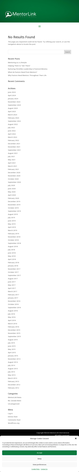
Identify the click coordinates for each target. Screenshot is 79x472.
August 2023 (13, 108)
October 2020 (13, 179)
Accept (39, 453)
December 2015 (14, 330)
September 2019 (14, 211)
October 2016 (13, 304)
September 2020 (14, 182)
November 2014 (14, 359)
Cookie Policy (35, 469)
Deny (39, 459)
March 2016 (12, 323)
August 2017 (13, 278)
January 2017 (13, 298)
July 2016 (11, 314)
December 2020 (14, 172)
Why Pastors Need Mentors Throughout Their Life (27, 75)
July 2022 (11, 127)
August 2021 (13, 153)
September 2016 (14, 307)
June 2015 (12, 346)
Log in (10, 413)
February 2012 (13, 388)
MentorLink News (14, 397)
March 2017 (12, 291)
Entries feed (12, 417)
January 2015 (13, 356)
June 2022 (12, 131)
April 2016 (12, 320)
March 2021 (12, 166)
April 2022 (12, 134)
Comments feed (14, 420)
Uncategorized (13, 404)
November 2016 (14, 301)
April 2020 (12, 195)
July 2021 (11, 156)
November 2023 (14, 102)
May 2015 (11, 349)
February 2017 (13, 295)
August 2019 (13, 214)
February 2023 (13, 118)
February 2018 (13, 262)
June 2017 (12, 282)
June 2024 (12, 92)
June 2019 (12, 221)
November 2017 (14, 269)
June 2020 (12, 188)
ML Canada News (14, 400)
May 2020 (11, 192)
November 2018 (14, 237)
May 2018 (11, 256)
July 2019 (11, 217)
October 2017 (13, 272)
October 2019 (13, 208)
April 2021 (12, 163)
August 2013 (13, 368)
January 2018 (13, 266)
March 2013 (12, 378)
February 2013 (13, 381)
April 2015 (12, 352)
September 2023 (14, 105)
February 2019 (13, 233)
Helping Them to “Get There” (19, 66)
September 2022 (14, 121)
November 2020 (14, 176)
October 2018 (13, 240)
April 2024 (12, 95)
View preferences (39, 464)
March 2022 (12, 137)
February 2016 (13, 327)
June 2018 (12, 253)
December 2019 (14, 201)
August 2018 (13, 246)
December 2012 (14, 385)
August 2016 (13, 311)
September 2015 (14, 336)
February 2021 (13, 169)
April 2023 (12, 111)
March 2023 (12, 115)
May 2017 (11, 285)
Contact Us (44, 469)
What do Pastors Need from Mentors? (22, 72)
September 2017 (14, 275)
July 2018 (11, 250)
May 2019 (11, 224)
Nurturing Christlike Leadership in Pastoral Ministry (27, 69)
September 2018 (14, 243)
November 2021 (14, 147)
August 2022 (13, 124)
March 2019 (12, 230)
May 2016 (11, 317)
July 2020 (11, 185)
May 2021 (11, 160)
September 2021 (14, 150)
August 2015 (13, 340)
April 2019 (12, 227)
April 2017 (12, 288)
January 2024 (13, 98)
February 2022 (13, 140)
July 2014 (11, 365)
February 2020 (13, 198)
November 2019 (14, 205)
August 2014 (13, 362)
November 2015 (14, 333)
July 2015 (11, 343)
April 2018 (12, 259)
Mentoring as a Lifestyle (17, 62)
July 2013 (11, 372)
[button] (76, 438)
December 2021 (14, 143)
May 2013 (11, 375)
